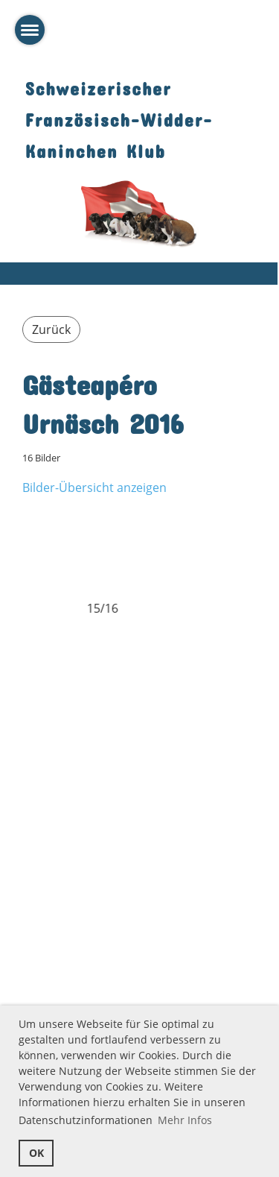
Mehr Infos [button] (185, 1120)
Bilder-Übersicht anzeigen (94, 487)
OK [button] (36, 1153)
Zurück (51, 329)
